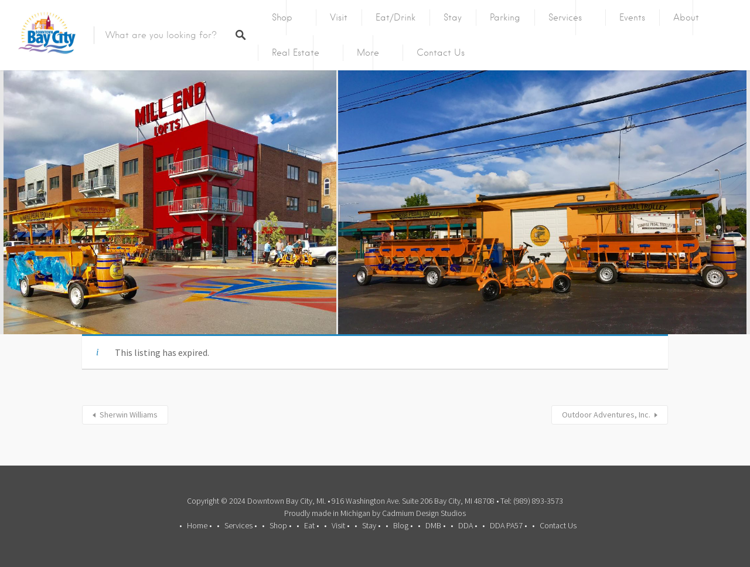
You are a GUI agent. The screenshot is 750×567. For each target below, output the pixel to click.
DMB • (435, 525)
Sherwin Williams (129, 414)
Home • (199, 525)
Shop (282, 17)
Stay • (371, 525)
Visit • (340, 525)
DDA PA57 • (508, 525)
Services (565, 17)
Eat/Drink (395, 17)
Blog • (402, 525)
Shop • (280, 525)
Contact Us (441, 52)
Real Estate (295, 52)
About (686, 17)
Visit (338, 17)
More (368, 52)
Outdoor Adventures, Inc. (606, 414)
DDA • (467, 525)
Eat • (311, 525)
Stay (453, 17)
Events (632, 17)
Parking (505, 17)
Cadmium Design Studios (424, 513)
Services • (240, 525)
